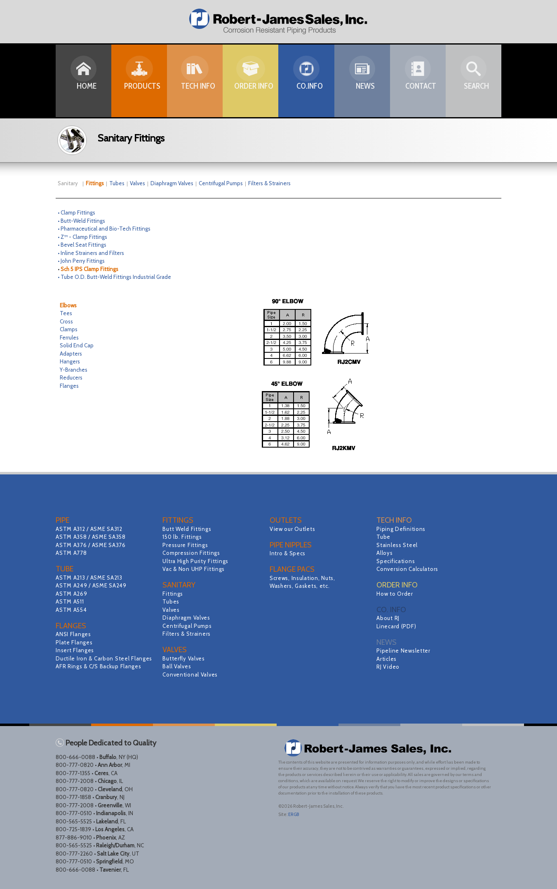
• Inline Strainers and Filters (91, 253)
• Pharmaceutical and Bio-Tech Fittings (104, 228)
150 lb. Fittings (183, 536)
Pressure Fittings (186, 545)
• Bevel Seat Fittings (82, 244)
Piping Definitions (402, 529)
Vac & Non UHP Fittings (194, 569)
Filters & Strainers (269, 183)
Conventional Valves (191, 674)
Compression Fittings (192, 552)
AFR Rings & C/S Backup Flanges (100, 674)
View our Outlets (293, 529)
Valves (137, 183)
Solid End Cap (77, 345)
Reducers (71, 377)
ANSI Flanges (74, 634)
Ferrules (69, 337)
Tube (383, 536)
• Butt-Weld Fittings (81, 220)
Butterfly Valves (184, 658)
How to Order (395, 593)
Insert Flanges (76, 650)
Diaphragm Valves (171, 183)
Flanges (69, 385)
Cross (66, 321)
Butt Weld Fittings (187, 529)
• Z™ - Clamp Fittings (82, 236)
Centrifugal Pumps (221, 183)
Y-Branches (73, 369)
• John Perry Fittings (81, 260)
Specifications (396, 561)
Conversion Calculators (408, 569)
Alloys (384, 552)
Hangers (70, 361)
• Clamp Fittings (76, 212)
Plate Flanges (75, 642)
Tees (66, 313)
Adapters (71, 353)
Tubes (117, 183)
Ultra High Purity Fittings (196, 561)
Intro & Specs (288, 553)
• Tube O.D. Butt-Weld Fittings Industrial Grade (114, 277)
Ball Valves (177, 666)
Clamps (69, 329)
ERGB (293, 814)
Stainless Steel (397, 545)
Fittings (173, 593)
